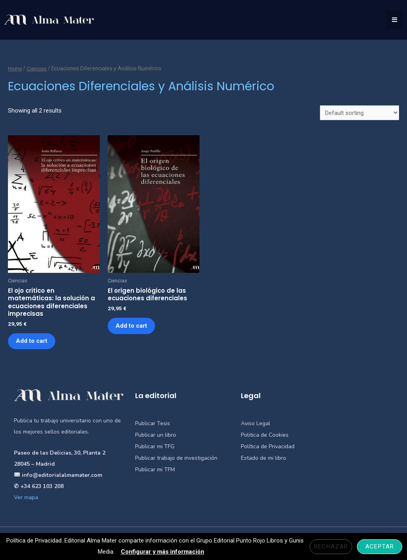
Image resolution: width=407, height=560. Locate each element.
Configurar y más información (162, 551)
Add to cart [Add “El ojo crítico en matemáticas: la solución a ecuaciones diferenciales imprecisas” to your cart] (32, 341)
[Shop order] (359, 112)
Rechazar (331, 546)
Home (15, 68)
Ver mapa (26, 498)
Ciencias (37, 68)
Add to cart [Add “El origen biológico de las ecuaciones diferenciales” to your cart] (131, 326)
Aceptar (379, 546)
